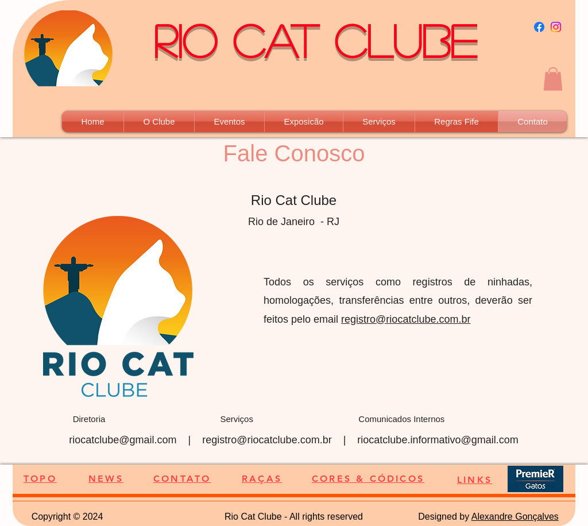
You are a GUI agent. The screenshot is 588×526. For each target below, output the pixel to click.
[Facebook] (539, 27)
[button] (553, 79)
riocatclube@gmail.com (122, 440)
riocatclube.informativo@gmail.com (437, 440)
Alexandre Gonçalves (515, 516)
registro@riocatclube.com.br (405, 319)
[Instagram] (556, 27)
